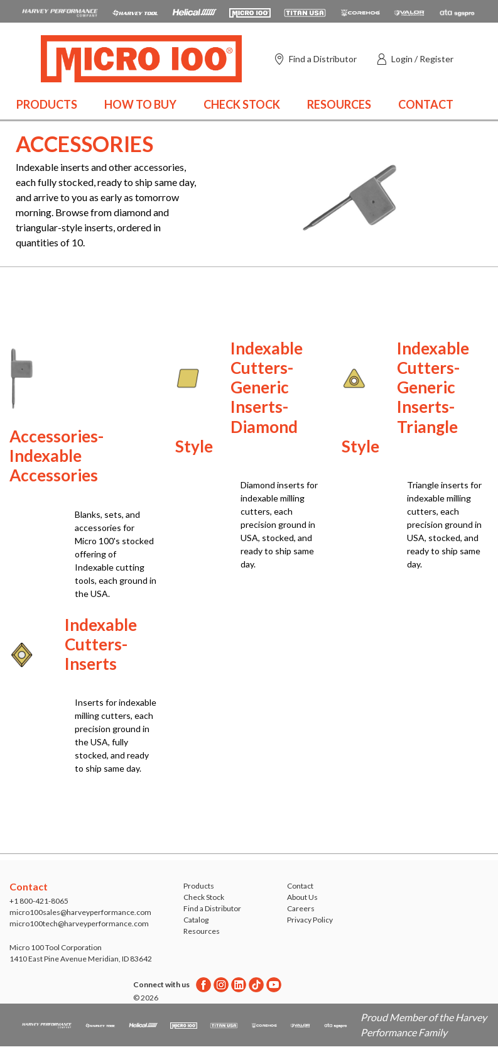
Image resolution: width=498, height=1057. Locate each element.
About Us (302, 897)
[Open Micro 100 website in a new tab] (250, 11)
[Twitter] (256, 984)
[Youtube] (273, 984)
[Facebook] (203, 984)
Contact (425, 104)
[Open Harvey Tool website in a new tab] (135, 11)
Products (46, 104)
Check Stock (241, 104)
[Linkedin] (238, 984)
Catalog (195, 919)
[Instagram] (221, 984)
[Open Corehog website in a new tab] (360, 11)
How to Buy (140, 104)
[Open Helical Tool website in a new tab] (194, 11)
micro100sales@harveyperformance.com (80, 912)
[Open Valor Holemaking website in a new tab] (410, 11)
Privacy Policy (310, 919)
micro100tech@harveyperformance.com (79, 923)
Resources (339, 104)
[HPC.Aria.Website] (60, 11)
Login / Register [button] (422, 58)
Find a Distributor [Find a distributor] (323, 58)
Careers (301, 908)
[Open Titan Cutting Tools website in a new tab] (305, 11)
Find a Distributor (212, 908)
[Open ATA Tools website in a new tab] (457, 11)
